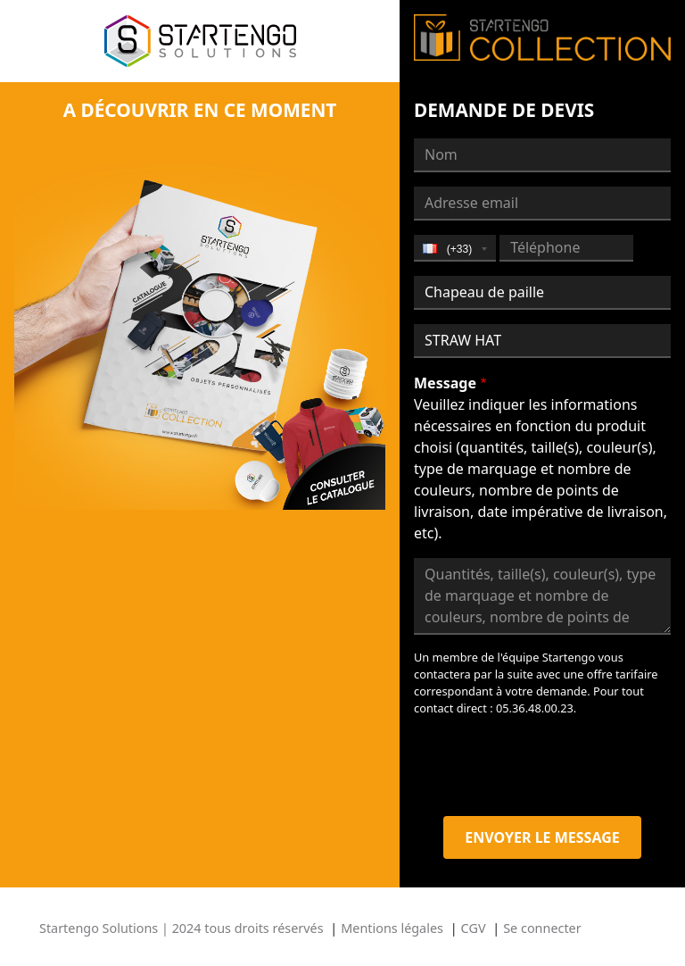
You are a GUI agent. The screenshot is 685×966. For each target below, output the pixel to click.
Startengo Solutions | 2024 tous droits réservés (181, 928)
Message (445, 383)
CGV (473, 928)
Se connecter (542, 928)
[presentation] (549, 767)
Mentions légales (392, 928)
